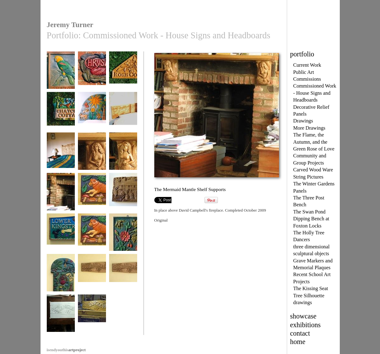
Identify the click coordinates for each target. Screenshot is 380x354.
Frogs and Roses (123, 235)
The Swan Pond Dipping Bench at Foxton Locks (311, 219)
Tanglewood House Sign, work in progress (92, 320)
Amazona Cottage (61, 73)
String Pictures (308, 177)
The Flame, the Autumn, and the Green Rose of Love (313, 142)
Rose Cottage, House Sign (123, 75)
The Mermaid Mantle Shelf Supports (61, 199)
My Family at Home (61, 278)
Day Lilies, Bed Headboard (61, 156)
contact (300, 333)
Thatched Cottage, (61, 113)
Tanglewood (92, 275)
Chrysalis (92, 73)
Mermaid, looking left (123, 156)
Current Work (307, 65)
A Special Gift (123, 194)
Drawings (303, 121)
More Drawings (309, 128)
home (297, 342)
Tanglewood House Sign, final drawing (61, 320)
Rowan (92, 194)
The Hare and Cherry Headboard (123, 116)
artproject (66, 349)
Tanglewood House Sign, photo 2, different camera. (123, 282)
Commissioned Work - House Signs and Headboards (314, 93)
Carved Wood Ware (313, 170)
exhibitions (305, 325)
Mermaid (92, 154)
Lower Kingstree (61, 235)
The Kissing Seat (310, 288)
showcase (303, 316)
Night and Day (92, 113)
